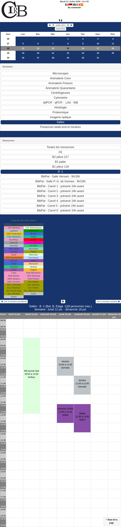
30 (8, 58)
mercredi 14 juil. (48, 314)
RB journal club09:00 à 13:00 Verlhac (31, 374)
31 (98, 58)
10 (98, 43)
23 (83, 53)
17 (98, 48)
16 (83, 48)
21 (53, 53)
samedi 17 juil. (99, 314)
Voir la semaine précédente (14, 301)
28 (8, 48)
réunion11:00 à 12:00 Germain (82, 383)
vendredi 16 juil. (82, 314)
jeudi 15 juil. (65, 314)
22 (68, 53)
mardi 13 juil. (31, 314)
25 (113, 53)
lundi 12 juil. (15, 314)
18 (113, 48)
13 (38, 48)
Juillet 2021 (60, 25)
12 (23, 48)
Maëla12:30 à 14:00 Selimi (82, 416)
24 (98, 53)
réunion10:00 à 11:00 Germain (65, 364)
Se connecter (74, 7)
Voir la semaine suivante (108, 301)
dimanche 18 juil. (114, 315)
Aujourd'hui (60, 29)
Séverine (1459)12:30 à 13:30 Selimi (65, 411)
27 (8, 43)
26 (8, 39)
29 (8, 53)
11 (113, 43)
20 (38, 53)
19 (23, 53)
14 (53, 48)
